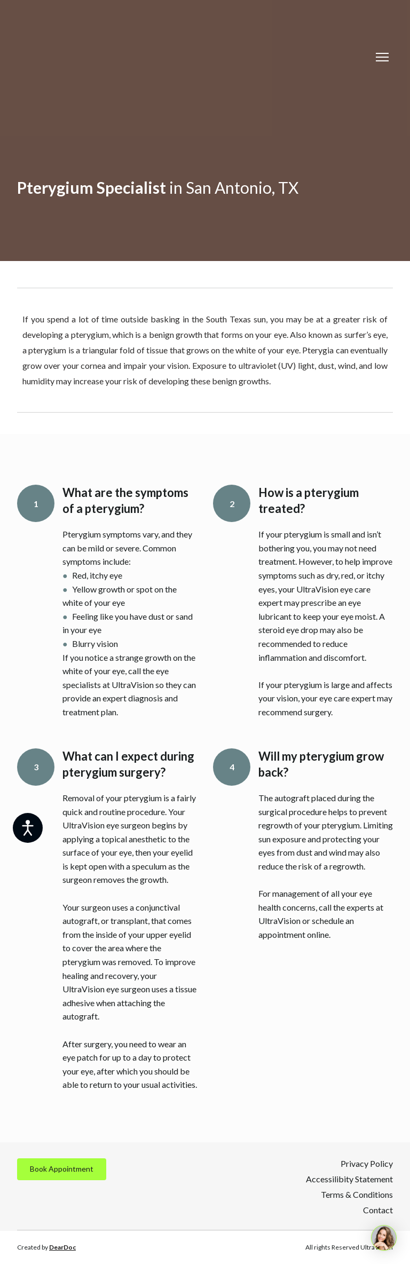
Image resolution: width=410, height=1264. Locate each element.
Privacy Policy (367, 1163)
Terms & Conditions (357, 1194)
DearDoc (62, 1247)
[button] (61, 1169)
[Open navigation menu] (382, 57)
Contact (378, 1210)
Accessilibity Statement (349, 1179)
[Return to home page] (111, 57)
